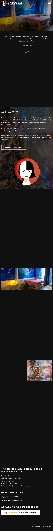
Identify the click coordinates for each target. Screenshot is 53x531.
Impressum (36, 526)
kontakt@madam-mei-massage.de (19, 486)
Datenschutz (47, 526)
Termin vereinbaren (13, 147)
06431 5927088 (9, 482)
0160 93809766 (11, 484)
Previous (46, 29)
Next (49, 29)
